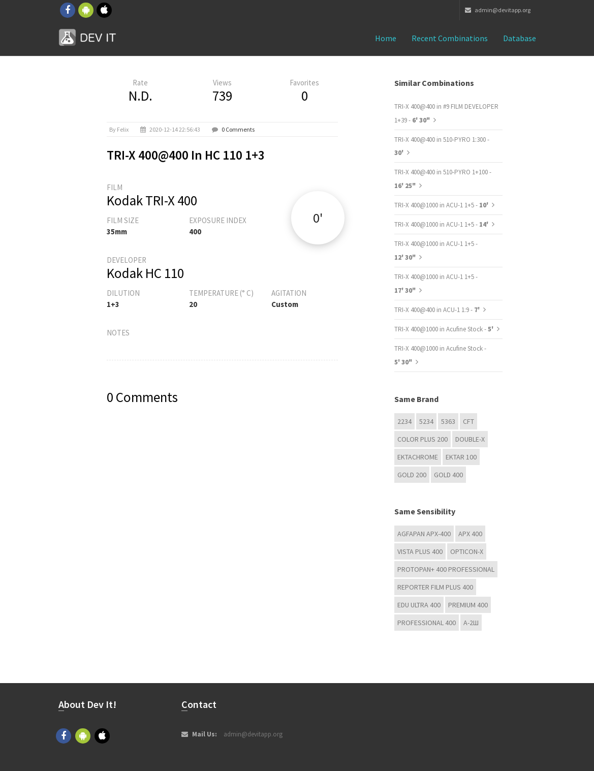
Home (385, 38)
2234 (404, 421)
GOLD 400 (448, 474)
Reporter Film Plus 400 (435, 587)
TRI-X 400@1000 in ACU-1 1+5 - (442, 205)
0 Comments (238, 129)
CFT (468, 421)
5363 (448, 421)
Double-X (470, 439)
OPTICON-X (466, 551)
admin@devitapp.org (497, 10)
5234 (426, 421)
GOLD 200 (411, 474)
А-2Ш (471, 622)
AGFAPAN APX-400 (424, 533)
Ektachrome (417, 456)
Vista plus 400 (420, 551)
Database (519, 38)
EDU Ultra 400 (419, 604)
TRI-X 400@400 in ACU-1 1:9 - (437, 309)
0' (318, 217)
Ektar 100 (461, 456)
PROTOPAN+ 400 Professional (445, 569)
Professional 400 (426, 622)
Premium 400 (468, 604)
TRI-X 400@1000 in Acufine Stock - (444, 329)
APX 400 (470, 533)
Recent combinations (450, 38)
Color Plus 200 (422, 439)
